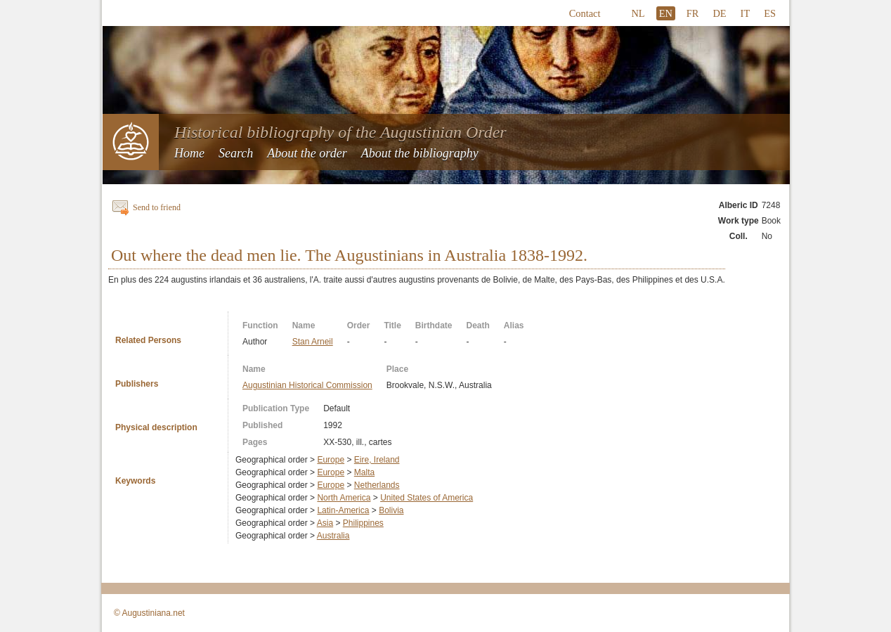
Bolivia (391, 510)
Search (236, 153)
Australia (333, 536)
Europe (330, 460)
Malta (364, 472)
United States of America (426, 498)
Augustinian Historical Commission (307, 385)
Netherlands (377, 485)
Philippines (363, 523)
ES (770, 13)
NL (637, 13)
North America (343, 498)
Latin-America (343, 510)
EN (665, 13)
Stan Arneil (312, 342)
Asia (325, 523)
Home (189, 153)
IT (745, 13)
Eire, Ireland (377, 460)
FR (693, 13)
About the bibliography (420, 153)
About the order (306, 153)
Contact (585, 13)
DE (719, 13)
